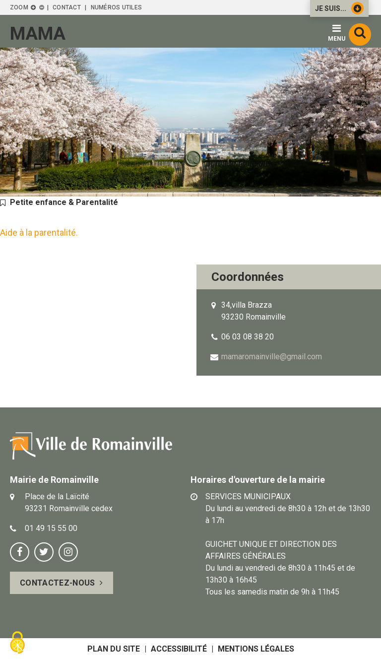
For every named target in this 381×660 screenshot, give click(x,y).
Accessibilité (179, 649)
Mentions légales (256, 649)
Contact (67, 7)
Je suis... (339, 8)
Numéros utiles (116, 7)
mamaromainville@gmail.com (271, 356)
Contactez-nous (57, 583)
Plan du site (113, 649)
